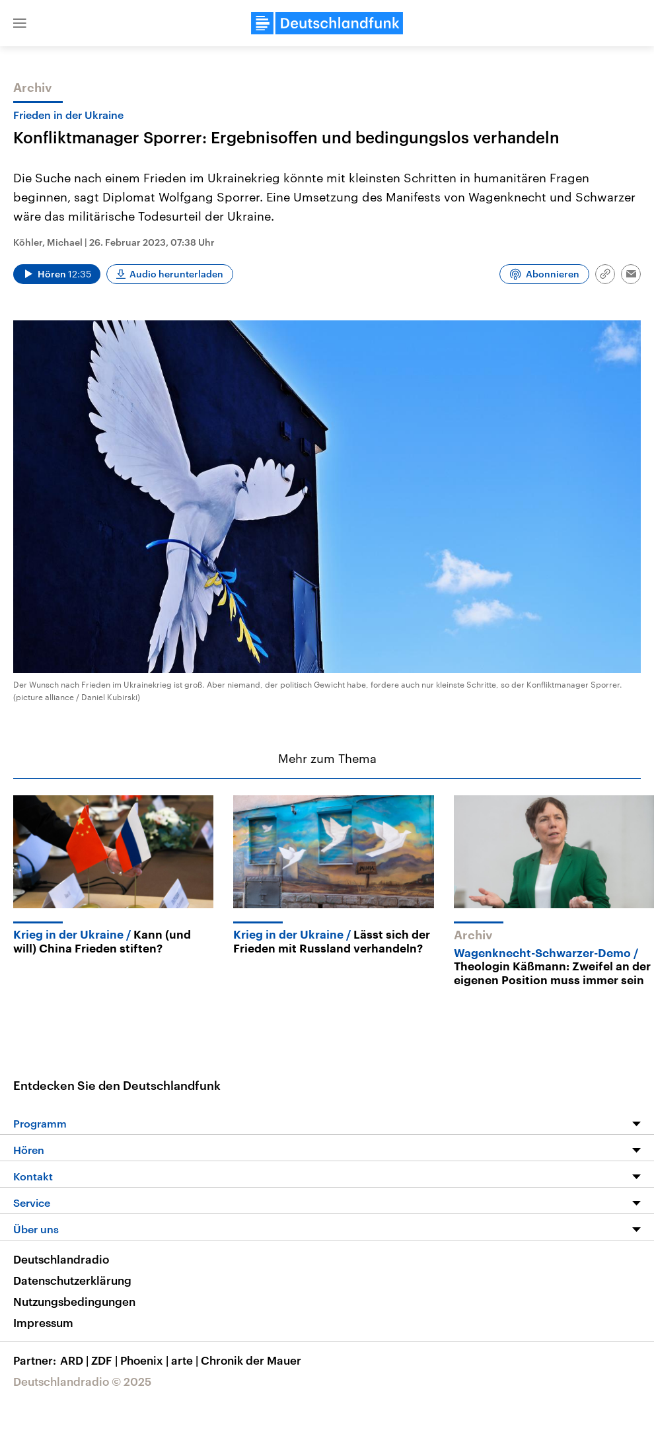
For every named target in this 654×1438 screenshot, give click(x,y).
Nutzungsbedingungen (74, 1301)
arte (186, 1360)
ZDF (105, 1360)
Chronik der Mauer (251, 1360)
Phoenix (145, 1360)
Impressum (43, 1322)
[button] (19, 23)
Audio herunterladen (176, 273)
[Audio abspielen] (56, 274)
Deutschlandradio (61, 1259)
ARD (75, 1360)
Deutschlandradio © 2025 (82, 1381)
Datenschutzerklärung (72, 1280)
